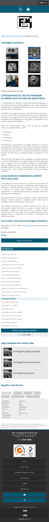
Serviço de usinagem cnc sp (11, 295)
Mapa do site (24, 489)
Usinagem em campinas (9, 322)
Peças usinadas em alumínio (11, 282)
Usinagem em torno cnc (10, 326)
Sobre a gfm (24, 467)
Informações (7, 249)
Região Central (6, 393)
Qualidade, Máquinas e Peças (24, 472)
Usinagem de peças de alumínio (12, 312)
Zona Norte (17, 393)
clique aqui (28, 225)
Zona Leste (5, 396)
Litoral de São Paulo (32, 396)
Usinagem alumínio (9, 299)
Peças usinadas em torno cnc (12, 285)
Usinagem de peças (8, 309)
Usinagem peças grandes (26, 351)
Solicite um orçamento (24, 240)
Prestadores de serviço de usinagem (14, 292)
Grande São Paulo (18, 396)
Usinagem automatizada (10, 302)
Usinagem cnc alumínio (10, 305)
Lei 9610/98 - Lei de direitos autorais (29, 427)
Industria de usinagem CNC (11, 271)
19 (24, 335)
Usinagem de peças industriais (12, 316)
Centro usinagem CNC (9, 254)
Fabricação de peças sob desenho (13, 265)
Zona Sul (37, 393)
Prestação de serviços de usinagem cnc (15, 288)
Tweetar (4, 235)
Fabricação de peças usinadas (12, 268)
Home (24, 461)
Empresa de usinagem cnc (10, 258)
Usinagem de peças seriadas (11, 275)
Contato (24, 483)
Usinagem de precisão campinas (12, 319)
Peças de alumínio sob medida (12, 278)
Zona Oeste (28, 393)
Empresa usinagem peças (10, 261)
